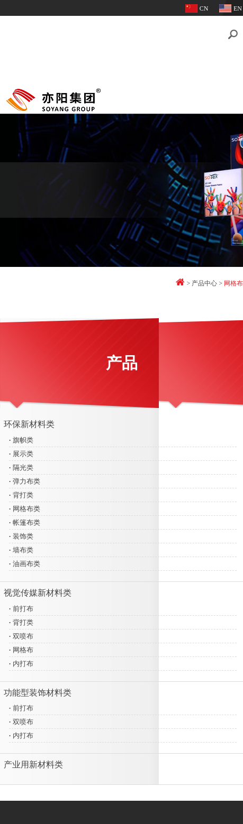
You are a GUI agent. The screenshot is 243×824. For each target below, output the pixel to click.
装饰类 (22, 532)
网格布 (22, 646)
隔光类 (22, 463)
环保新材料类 (29, 419)
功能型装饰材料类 (38, 688)
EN (237, 8)
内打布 (22, 659)
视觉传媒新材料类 (38, 588)
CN (204, 8)
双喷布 (22, 632)
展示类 (22, 449)
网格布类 (25, 504)
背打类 (22, 491)
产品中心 (204, 279)
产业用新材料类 (34, 760)
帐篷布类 (25, 518)
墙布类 (22, 546)
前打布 (22, 604)
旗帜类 (22, 436)
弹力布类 (25, 477)
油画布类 (25, 559)
